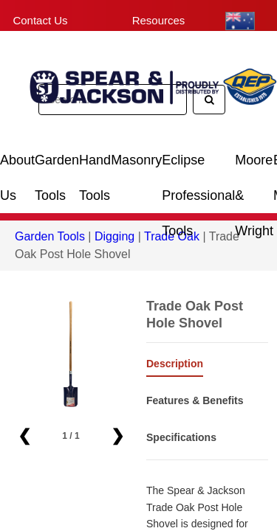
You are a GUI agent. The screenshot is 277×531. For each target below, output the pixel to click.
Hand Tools (95, 165)
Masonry (136, 160)
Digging (114, 236)
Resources (158, 20)
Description (174, 363)
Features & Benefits (194, 400)
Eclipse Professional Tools (198, 165)
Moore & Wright (254, 165)
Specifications (181, 437)
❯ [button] (117, 435)
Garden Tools (57, 165)
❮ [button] (24, 435)
